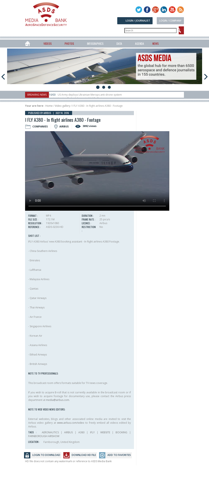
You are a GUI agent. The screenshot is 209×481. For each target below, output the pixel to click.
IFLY (92, 432)
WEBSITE (105, 432)
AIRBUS (68, 432)
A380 (81, 432)
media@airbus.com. (58, 400)
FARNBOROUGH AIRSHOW (43, 436)
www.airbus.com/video (70, 423)
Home (49, 106)
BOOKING (121, 432)
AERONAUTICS (50, 432)
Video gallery (62, 106)
